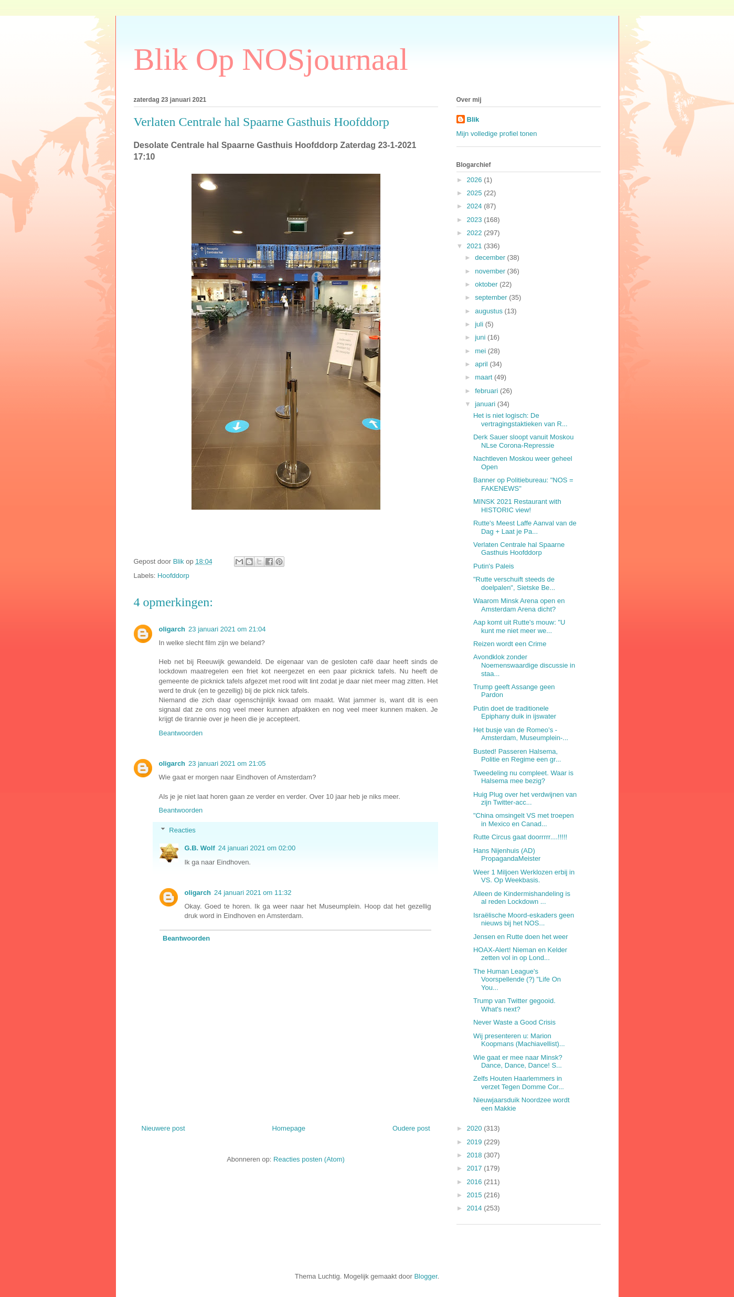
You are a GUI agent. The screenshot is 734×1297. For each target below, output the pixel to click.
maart (484, 377)
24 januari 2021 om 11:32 (252, 893)
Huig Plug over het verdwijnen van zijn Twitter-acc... (525, 798)
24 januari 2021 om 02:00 (256, 848)
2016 (475, 1182)
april (482, 364)
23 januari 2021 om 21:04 (226, 629)
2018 (475, 1155)
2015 (475, 1195)
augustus (489, 311)
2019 (475, 1142)
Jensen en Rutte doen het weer (520, 937)
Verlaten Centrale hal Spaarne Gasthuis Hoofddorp (519, 549)
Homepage (288, 1128)
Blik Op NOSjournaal (271, 59)
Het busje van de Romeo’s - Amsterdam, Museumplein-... (520, 734)
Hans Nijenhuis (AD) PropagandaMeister (506, 855)
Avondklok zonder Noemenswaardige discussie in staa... (524, 665)
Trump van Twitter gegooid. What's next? (514, 1005)
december (491, 257)
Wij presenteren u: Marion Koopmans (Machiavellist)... (519, 1040)
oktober (487, 284)
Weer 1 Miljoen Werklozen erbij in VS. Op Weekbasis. (524, 876)
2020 (475, 1128)
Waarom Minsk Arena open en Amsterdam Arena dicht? (519, 605)
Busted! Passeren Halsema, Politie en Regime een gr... (517, 755)
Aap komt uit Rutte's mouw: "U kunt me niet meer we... (519, 626)
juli (480, 324)
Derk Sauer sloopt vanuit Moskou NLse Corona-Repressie (523, 441)
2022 (475, 233)
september (492, 297)
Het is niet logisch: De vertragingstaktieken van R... (520, 420)
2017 (475, 1168)
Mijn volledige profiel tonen (496, 134)
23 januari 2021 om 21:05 (226, 763)
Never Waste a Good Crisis (514, 1022)
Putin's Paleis (493, 566)
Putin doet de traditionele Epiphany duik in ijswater (514, 712)
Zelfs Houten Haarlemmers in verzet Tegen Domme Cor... (518, 1082)
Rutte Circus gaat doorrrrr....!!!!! (520, 837)
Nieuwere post (163, 1128)
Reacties (182, 830)
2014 (475, 1208)
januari (486, 404)
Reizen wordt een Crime (509, 644)
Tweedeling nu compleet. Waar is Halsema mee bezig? (523, 777)
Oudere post (411, 1128)
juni (481, 337)
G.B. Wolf (200, 848)
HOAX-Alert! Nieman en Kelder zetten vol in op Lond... (520, 954)
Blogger (425, 1276)
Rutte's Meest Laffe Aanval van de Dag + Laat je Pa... (525, 527)
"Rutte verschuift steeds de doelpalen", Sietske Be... (514, 583)
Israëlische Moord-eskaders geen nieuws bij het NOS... (523, 919)
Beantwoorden (181, 733)
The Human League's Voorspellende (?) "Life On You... (517, 979)
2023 (475, 220)
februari (487, 391)
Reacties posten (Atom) (309, 1159)
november (491, 271)
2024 (475, 206)
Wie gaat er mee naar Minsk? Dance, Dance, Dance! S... (517, 1061)
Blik (473, 119)
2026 (475, 180)
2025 (475, 193)
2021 (475, 246)
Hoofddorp (173, 575)
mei (481, 351)
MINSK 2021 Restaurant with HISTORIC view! (517, 506)
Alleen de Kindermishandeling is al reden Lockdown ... (521, 898)
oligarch (172, 629)
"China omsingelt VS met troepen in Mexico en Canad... (523, 819)
